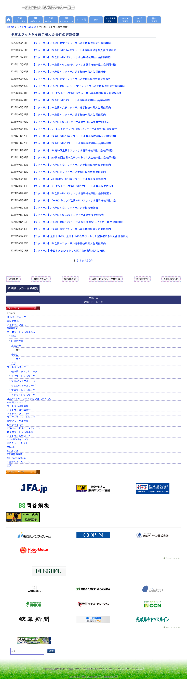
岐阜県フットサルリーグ (24, 371)
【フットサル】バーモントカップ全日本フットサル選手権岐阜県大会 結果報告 (77, 93)
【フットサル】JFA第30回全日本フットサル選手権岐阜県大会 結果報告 (73, 150)
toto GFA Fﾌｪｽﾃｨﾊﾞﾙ (17, 439)
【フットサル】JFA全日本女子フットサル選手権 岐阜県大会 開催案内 (72, 43)
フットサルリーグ (16, 367)
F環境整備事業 (14, 454)
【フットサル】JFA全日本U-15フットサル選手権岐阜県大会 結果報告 (72, 143)
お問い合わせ (171, 279)
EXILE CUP (13, 450)
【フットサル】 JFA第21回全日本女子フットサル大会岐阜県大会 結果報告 (74, 157)
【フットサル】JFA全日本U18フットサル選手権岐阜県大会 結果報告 (71, 100)
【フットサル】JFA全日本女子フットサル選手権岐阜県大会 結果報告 (72, 78)
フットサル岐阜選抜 (17, 406)
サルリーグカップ (16, 317)
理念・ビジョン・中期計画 (106, 279)
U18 (13, 336)
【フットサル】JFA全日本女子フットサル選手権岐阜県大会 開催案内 (72, 107)
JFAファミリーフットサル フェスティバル (29, 398)
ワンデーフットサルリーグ (21, 417)
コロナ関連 (13, 320)
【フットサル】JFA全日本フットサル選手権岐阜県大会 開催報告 (69, 71)
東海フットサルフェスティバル (23, 428)
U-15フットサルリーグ (23, 380)
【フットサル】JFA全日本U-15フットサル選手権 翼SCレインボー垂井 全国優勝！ (79, 222)
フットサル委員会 (26, 26)
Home (10, 26)
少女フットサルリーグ (23, 395)
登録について (41, 279)
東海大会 (16, 345)
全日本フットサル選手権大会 (22, 332)
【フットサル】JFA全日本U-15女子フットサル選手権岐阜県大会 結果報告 (74, 136)
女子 (18, 358)
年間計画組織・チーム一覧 (93, 299)
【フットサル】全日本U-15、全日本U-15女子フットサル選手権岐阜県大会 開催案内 (80, 236)
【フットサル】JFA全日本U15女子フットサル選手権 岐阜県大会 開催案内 (74, 50)
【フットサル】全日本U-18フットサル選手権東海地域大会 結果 (69, 250)
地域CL (11, 446)
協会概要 (13, 279)
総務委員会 (70, 279)
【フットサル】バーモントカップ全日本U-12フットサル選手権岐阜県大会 (75, 129)
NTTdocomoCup (16, 458)
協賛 (9, 465)
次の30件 (87, 260)
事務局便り (142, 279)
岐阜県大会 (17, 341)
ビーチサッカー (15, 424)
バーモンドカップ (16, 402)
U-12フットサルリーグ (23, 385)
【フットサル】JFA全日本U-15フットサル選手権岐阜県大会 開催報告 (72, 57)
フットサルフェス (16, 324)
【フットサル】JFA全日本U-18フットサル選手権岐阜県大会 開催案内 (72, 121)
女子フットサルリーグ (23, 376)
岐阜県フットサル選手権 (20, 432)
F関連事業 (12, 328)
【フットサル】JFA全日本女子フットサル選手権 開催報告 (65, 207)
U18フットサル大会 (17, 443)
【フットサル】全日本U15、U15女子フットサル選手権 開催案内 (69, 179)
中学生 (14, 354)
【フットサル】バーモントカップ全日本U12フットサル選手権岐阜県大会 (74, 200)
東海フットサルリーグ (23, 390)
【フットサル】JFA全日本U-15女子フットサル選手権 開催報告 (68, 214)
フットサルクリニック (19, 413)
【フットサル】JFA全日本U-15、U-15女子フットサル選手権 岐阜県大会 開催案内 (79, 86)
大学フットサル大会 (17, 421)
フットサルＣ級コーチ (19, 435)
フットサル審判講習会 (19, 409)
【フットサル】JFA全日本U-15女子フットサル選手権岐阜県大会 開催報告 (74, 64)
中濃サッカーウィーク (19, 461)
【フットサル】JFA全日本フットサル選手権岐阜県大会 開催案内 (69, 114)
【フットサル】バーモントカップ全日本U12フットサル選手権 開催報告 (73, 186)
